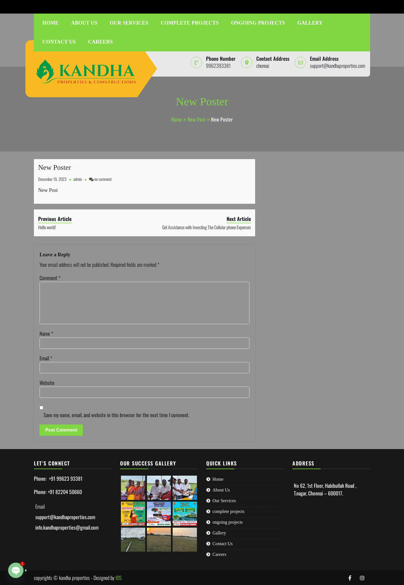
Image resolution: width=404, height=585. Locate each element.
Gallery (310, 23)
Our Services (129, 23)
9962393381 (41, 6)
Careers (100, 42)
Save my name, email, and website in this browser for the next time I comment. (116, 415)
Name (46, 333)
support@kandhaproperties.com (93, 6)
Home (50, 23)
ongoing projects (258, 23)
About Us (84, 23)
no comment (103, 179)
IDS (118, 577)
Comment (50, 277)
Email (46, 358)
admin (77, 179)
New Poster (54, 167)
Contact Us (59, 42)
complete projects (190, 23)
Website (47, 382)
